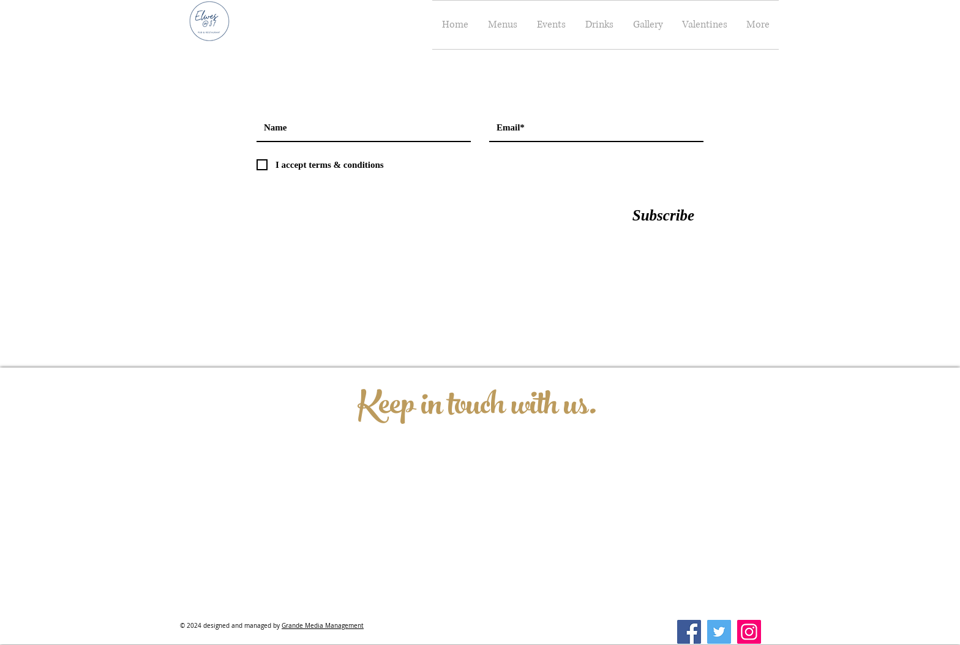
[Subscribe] (663, 215)
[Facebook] (689, 632)
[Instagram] (749, 632)
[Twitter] (719, 632)
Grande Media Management (323, 626)
